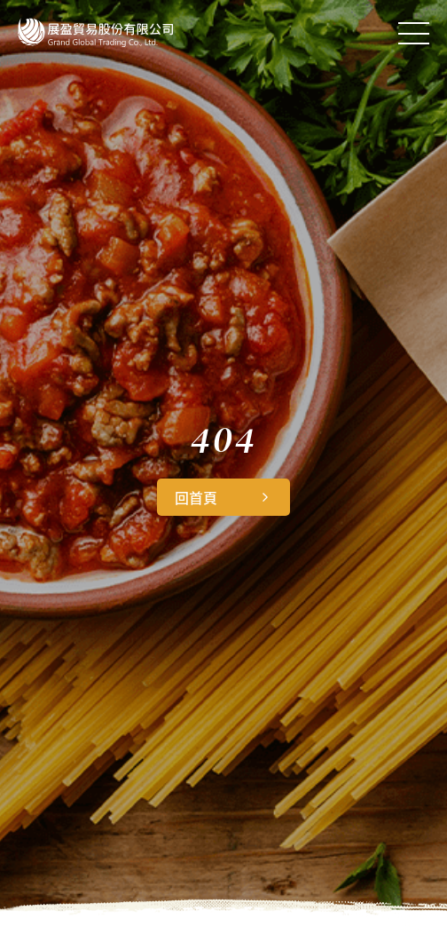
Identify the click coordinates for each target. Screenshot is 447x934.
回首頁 (196, 497)
